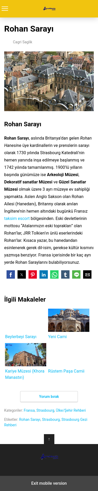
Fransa (29, 410)
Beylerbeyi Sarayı (25, 324)
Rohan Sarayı (29, 419)
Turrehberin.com (49, 8)
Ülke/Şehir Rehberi (71, 410)
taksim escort (17, 218)
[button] (11, 274)
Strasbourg (45, 410)
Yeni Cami (68, 324)
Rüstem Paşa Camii (68, 358)
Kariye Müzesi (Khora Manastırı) (25, 361)
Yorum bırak (49, 396)
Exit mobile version (49, 483)
